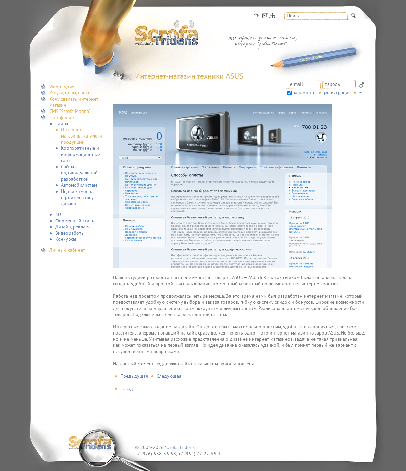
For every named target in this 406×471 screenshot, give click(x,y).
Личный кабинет (67, 250)
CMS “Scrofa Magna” (70, 111)
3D (58, 214)
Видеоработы (69, 233)
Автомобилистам (79, 185)
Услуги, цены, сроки (70, 93)
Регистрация (337, 92)
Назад (126, 388)
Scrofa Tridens (180, 447)
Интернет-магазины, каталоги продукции (81, 136)
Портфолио (61, 117)
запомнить (304, 92)
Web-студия (61, 86)
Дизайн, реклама (73, 227)
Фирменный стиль (74, 221)
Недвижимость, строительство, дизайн (77, 197)
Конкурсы (65, 239)
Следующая (169, 376)
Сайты (61, 123)
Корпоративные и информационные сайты (80, 154)
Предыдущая (134, 376)
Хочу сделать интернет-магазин (74, 102)
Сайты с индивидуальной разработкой (79, 172)
